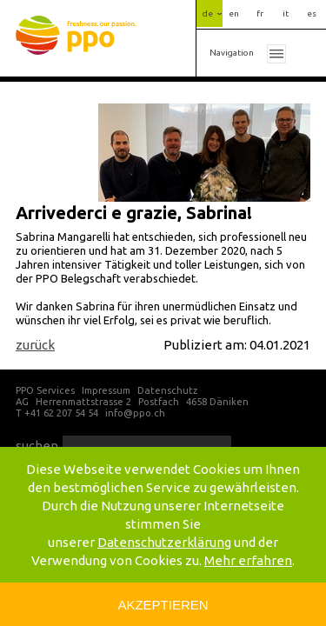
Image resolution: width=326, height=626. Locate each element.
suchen (37, 445)
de (208, 13)
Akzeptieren (162, 604)
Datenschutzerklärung (164, 542)
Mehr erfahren (248, 560)
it (286, 13)
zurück (35, 344)
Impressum (106, 390)
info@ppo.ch (135, 413)
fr (259, 13)
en (234, 13)
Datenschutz (167, 390)
